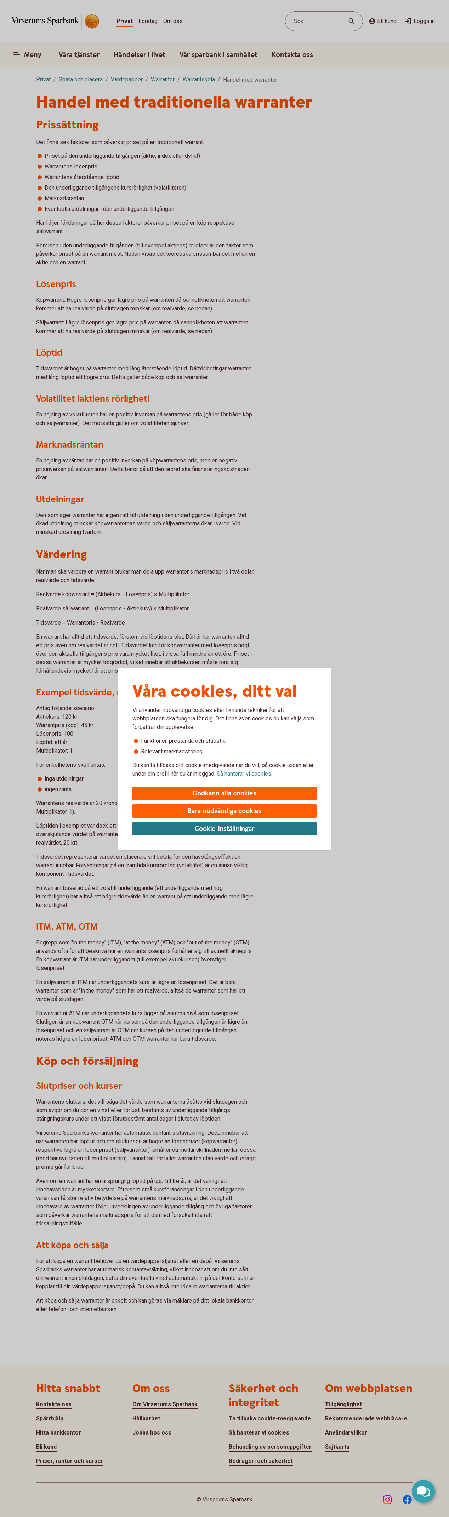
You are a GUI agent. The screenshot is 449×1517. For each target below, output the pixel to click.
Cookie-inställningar (225, 828)
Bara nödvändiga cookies (224, 811)
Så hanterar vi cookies (244, 773)
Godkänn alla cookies (224, 793)
